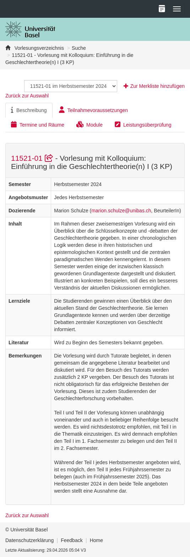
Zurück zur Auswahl (27, 96)
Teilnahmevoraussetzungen (93, 110)
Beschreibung (29, 110)
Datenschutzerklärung (29, 540)
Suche (79, 48)
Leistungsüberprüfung (143, 124)
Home (96, 540)
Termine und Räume (37, 124)
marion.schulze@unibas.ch (121, 210)
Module (89, 124)
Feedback (71, 540)
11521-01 (33, 158)
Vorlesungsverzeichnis (38, 48)
